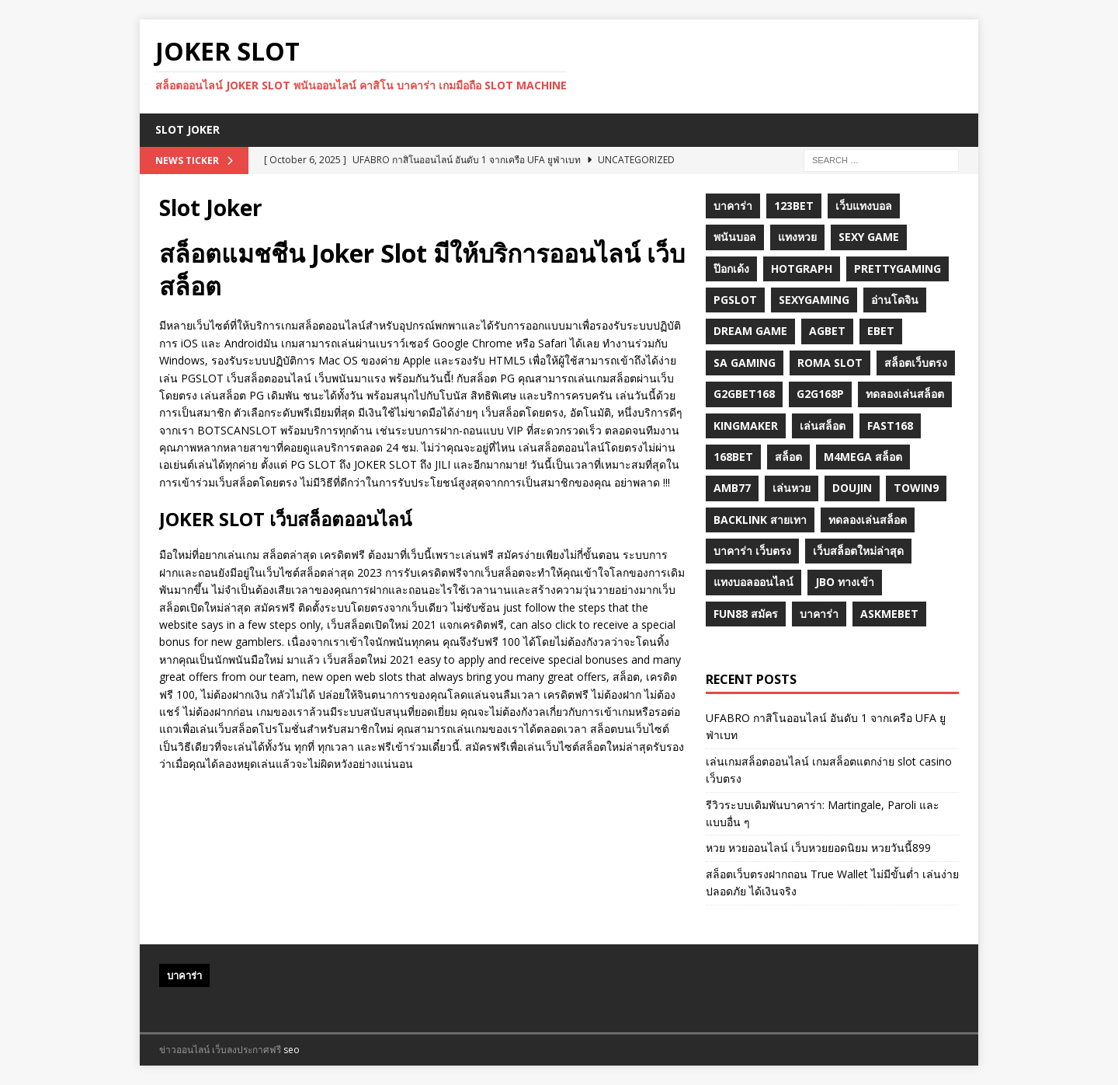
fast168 (890, 425)
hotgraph (801, 268)
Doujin (852, 487)
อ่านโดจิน (894, 299)
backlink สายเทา (760, 519)
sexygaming (814, 299)
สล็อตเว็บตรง (915, 362)
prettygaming (897, 268)
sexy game (868, 236)
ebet (880, 330)
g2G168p (820, 393)
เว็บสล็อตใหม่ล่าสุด (858, 550)
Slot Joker (187, 129)
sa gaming (745, 362)
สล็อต (788, 456)
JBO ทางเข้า (844, 581)
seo (291, 1049)
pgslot (735, 299)
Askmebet (889, 613)
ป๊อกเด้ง (731, 268)
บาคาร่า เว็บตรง (752, 550)
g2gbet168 (744, 393)
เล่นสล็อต (822, 425)
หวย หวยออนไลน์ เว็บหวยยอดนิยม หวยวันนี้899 (818, 847)
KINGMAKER (746, 425)
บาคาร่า (733, 205)
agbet (827, 330)
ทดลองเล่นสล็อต (905, 393)
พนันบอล (735, 236)
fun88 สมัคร (746, 613)
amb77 (732, 487)
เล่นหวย (792, 487)
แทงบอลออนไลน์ (753, 581)
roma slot (830, 362)
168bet (733, 456)
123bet (794, 205)
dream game (750, 330)
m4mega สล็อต (863, 456)
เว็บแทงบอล (863, 205)
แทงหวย (797, 236)
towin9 (916, 487)
